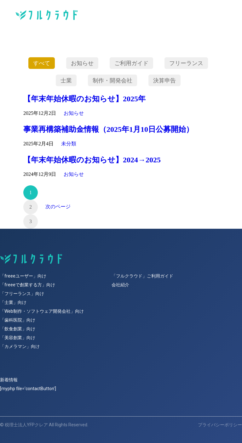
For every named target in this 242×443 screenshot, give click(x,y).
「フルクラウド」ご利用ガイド (142, 275)
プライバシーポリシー (220, 424)
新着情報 (9, 379)
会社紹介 (120, 284)
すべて (41, 63)
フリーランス (186, 63)
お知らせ (82, 63)
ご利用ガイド (131, 63)
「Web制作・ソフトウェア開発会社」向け (42, 311)
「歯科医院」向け (17, 319)
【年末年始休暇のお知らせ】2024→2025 (92, 160)
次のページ (58, 206)
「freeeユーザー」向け (23, 275)
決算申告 (164, 80)
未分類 (68, 143)
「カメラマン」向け (20, 346)
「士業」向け (13, 302)
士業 (66, 80)
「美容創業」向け (17, 337)
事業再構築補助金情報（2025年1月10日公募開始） (108, 129)
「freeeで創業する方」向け (27, 284)
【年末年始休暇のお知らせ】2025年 (84, 99)
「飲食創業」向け (17, 328)
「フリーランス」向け (22, 293)
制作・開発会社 (112, 80)
